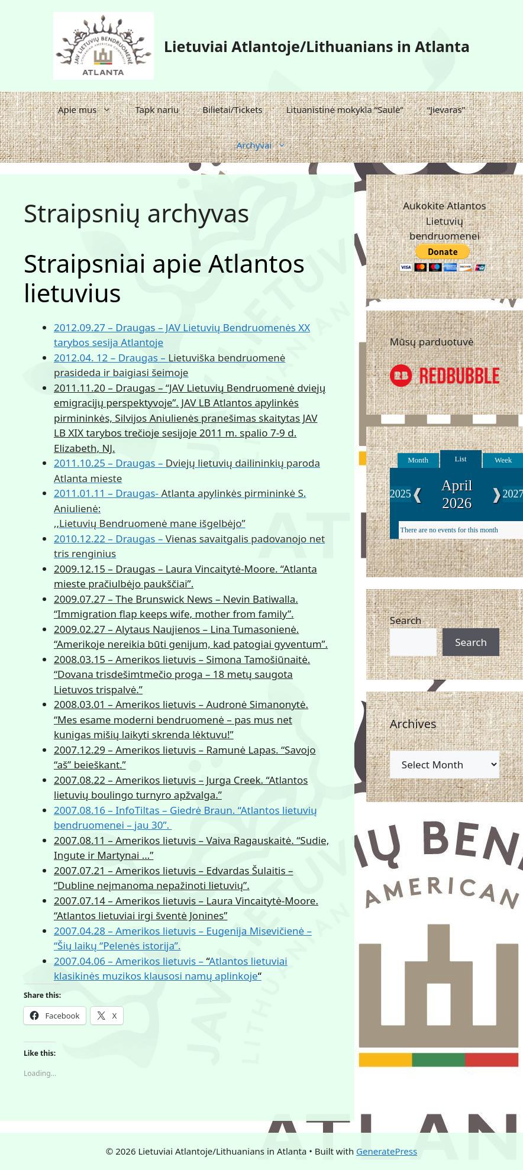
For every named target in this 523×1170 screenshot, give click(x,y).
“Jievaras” (446, 109)
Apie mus (91, 109)
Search (406, 620)
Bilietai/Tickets (232, 109)
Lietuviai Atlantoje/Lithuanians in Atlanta (317, 46)
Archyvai (268, 145)
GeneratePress (386, 1151)
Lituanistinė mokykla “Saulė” (344, 109)
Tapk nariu (157, 109)
